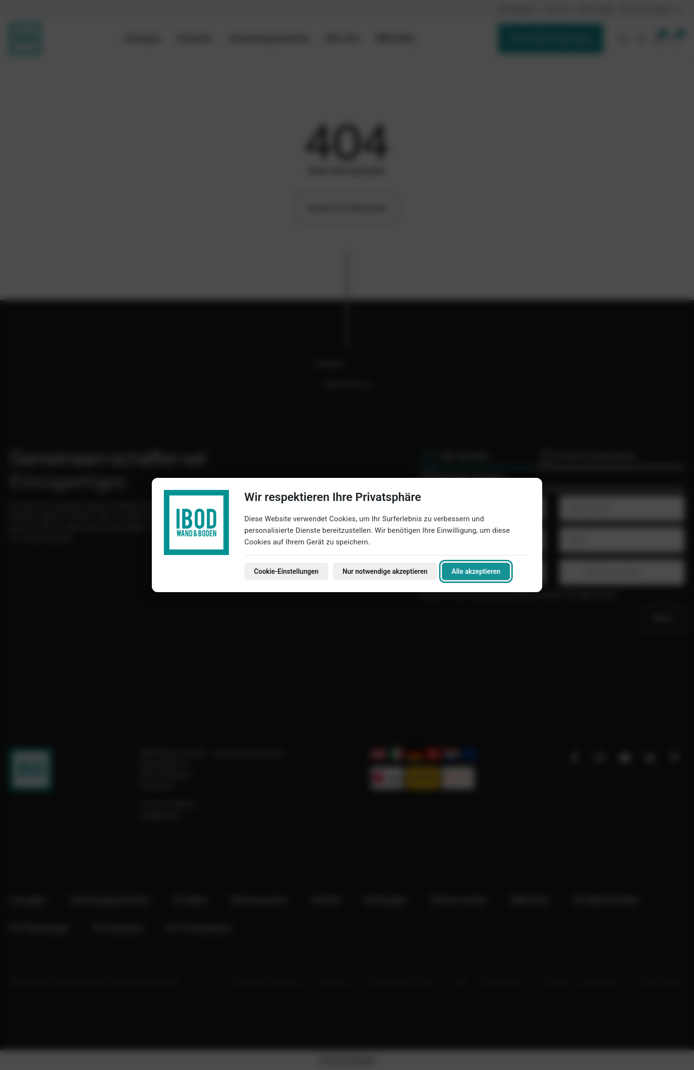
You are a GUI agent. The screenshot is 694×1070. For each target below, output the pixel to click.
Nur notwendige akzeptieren (385, 571)
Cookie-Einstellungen (286, 571)
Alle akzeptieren (476, 571)
